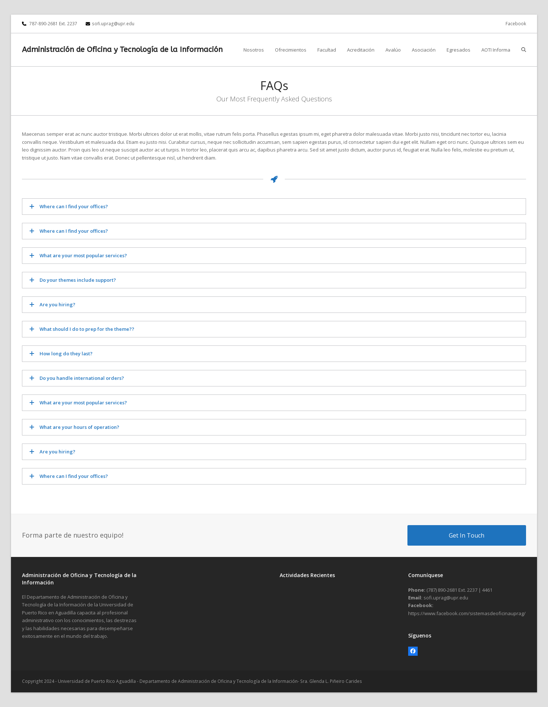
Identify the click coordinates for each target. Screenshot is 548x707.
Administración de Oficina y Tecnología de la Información (122, 49)
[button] (524, 50)
